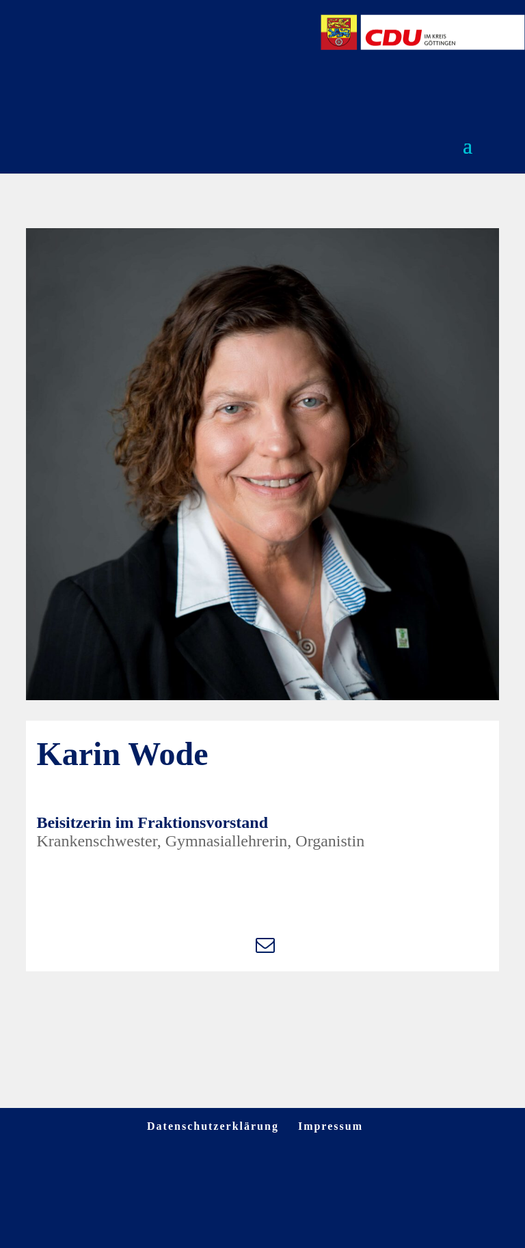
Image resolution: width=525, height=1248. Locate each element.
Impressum (330, 1126)
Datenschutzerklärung (213, 1126)
